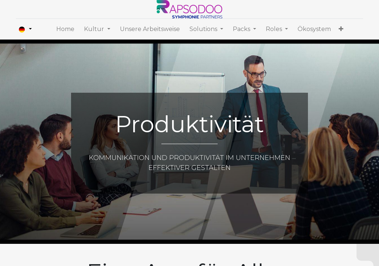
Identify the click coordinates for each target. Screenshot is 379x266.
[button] (341, 29)
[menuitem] (65, 29)
